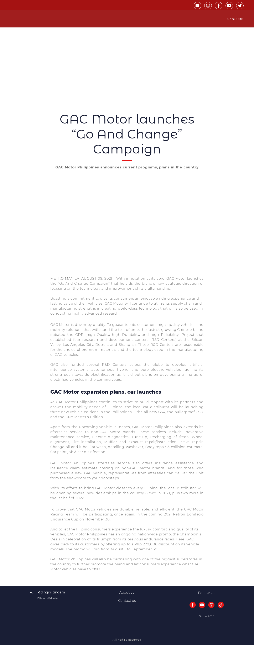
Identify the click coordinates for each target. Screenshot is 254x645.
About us (126, 592)
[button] (197, 5)
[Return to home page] (20, 19)
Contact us (127, 601)
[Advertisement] (127, 80)
